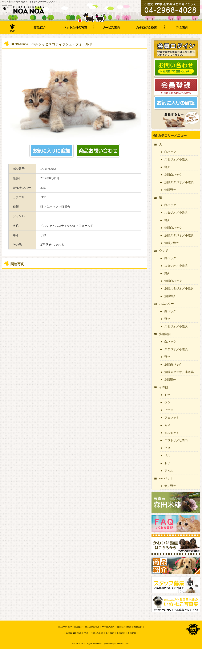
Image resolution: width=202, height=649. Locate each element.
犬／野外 (170, 485)
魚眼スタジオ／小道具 (179, 182)
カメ (167, 425)
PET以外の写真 (92, 627)
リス (167, 455)
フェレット (171, 417)
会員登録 (132, 633)
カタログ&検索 (124, 627)
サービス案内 (108, 627)
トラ (167, 394)
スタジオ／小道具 (176, 159)
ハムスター (166, 303)
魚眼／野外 (171, 243)
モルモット (171, 432)
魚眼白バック (173, 174)
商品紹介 (78, 627)
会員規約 (121, 633)
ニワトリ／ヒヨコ (176, 440)
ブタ (167, 448)
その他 (163, 387)
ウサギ (163, 250)
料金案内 (138, 627)
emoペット (166, 478)
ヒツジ (168, 410)
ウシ (167, 402)
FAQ (86, 633)
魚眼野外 (170, 189)
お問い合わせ (96, 633)
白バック (170, 151)
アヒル (168, 470)
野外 (167, 167)
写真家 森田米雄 (73, 633)
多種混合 (165, 334)
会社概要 (110, 633)
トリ (167, 463)
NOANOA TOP (65, 627)
